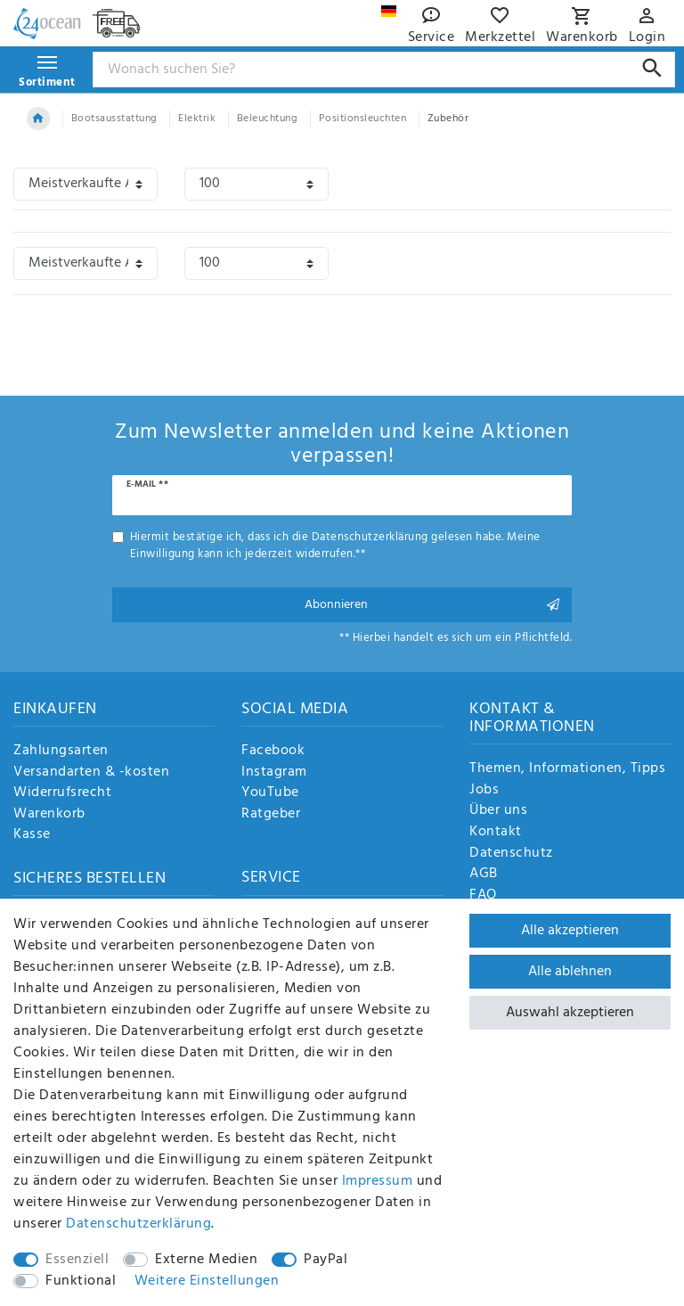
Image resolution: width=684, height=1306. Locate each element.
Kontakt (495, 833)
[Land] (389, 11)
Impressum (377, 1181)
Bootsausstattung (114, 118)
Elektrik (197, 118)
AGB (483, 875)
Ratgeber (270, 815)
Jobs (484, 791)
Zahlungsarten (61, 751)
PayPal (325, 1259)
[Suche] (652, 68)
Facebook (273, 751)
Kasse (32, 835)
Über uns (498, 811)
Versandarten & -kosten (91, 773)
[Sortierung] (85, 184)
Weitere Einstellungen (207, 1281)
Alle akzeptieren (570, 930)
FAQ (483, 896)
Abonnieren (432, 605)
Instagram (274, 773)
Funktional (80, 1281)
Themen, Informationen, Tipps (567, 769)
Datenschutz (511, 854)
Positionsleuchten (363, 118)
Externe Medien (206, 1259)
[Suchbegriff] (384, 69)
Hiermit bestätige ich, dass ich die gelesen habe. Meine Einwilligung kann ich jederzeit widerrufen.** (335, 546)
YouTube (270, 793)
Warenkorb (49, 815)
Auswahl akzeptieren (570, 1012)
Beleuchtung (267, 118)
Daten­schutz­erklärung (138, 1224)
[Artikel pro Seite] (256, 184)
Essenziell (77, 1259)
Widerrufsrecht (62, 793)
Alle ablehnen (570, 971)
